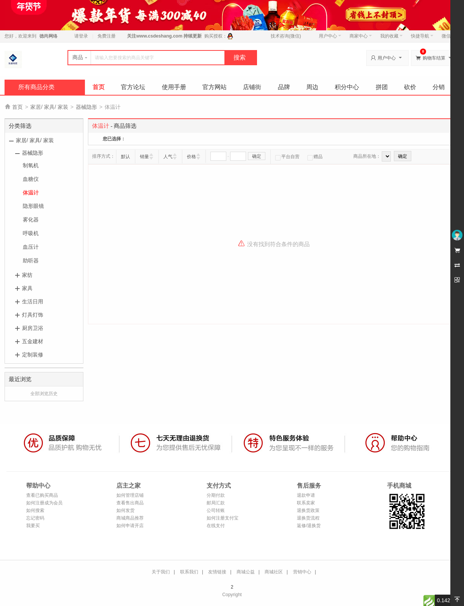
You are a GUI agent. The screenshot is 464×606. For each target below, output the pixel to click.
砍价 (410, 87)
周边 (312, 87)
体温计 (31, 193)
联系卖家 (306, 503)
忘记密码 (35, 518)
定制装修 (32, 355)
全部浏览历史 (44, 393)
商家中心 (361, 36)
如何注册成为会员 (44, 503)
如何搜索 (35, 510)
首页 (98, 87)
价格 (191, 156)
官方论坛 (133, 87)
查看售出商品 (130, 503)
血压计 (31, 247)
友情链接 (217, 572)
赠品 (315, 156)
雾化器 (31, 220)
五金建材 (32, 341)
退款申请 (306, 495)
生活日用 (32, 301)
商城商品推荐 (130, 518)
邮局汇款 (216, 503)
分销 (439, 87)
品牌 (284, 87)
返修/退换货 (309, 525)
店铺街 (252, 87)
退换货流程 (308, 518)
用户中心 (330, 36)
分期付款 (216, 495)
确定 (256, 156)
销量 (144, 156)
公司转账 (216, 510)
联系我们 (189, 572)
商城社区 (274, 572)
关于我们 (161, 572)
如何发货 (125, 510)
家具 (27, 288)
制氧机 (31, 165)
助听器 (31, 260)
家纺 (27, 275)
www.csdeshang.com (159, 36)
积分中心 (347, 87)
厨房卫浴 (32, 328)
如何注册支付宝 (222, 518)
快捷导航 (422, 36)
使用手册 (174, 87)
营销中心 (302, 572)
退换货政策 (308, 510)
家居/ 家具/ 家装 (49, 107)
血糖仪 (31, 179)
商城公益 (246, 572)
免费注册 (106, 36)
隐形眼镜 (33, 206)
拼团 (382, 87)
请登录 (81, 36)
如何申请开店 (130, 525)
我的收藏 (391, 36)
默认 (125, 156)
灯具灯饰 (32, 315)
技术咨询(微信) (286, 36)
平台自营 (287, 156)
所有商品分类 (36, 87)
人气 (167, 156)
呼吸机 (31, 233)
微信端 (448, 36)
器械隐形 (86, 107)
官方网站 (214, 87)
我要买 (33, 525)
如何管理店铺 (130, 495)
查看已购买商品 (42, 495)
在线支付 (216, 525)
